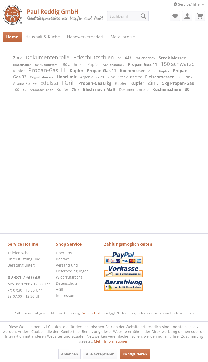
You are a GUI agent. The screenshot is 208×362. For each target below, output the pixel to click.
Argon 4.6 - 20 (92, 77)
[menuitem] (128, 16)
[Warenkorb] (200, 16)
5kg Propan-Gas (178, 83)
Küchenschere (167, 89)
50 (120, 58)
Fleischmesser (160, 77)
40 (128, 57)
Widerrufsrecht (69, 277)
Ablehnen (69, 354)
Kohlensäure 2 (114, 65)
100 (16, 89)
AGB (59, 289)
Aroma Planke (25, 83)
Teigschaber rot (42, 77)
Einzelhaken (22, 65)
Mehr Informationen (111, 341)
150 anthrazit (73, 64)
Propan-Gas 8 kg (95, 83)
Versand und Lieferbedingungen (72, 268)
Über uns (64, 252)
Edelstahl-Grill (58, 82)
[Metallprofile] (122, 37)
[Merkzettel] (175, 16)
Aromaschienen (42, 90)
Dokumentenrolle (48, 57)
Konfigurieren (135, 354)
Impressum (65, 295)
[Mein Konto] (187, 16)
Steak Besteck (130, 77)
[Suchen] (143, 16)
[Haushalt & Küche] (42, 37)
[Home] (12, 37)
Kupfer (93, 64)
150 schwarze (178, 63)
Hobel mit (67, 77)
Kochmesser (133, 71)
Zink (18, 58)
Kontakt (62, 259)
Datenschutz (66, 283)
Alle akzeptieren (100, 354)
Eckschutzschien (94, 57)
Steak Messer (172, 58)
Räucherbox (145, 58)
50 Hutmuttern (47, 65)
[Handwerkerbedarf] (85, 37)
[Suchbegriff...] (128, 16)
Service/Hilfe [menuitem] (187, 4)
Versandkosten (92, 313)
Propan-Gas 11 (143, 64)
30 (179, 77)
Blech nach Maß (100, 89)
